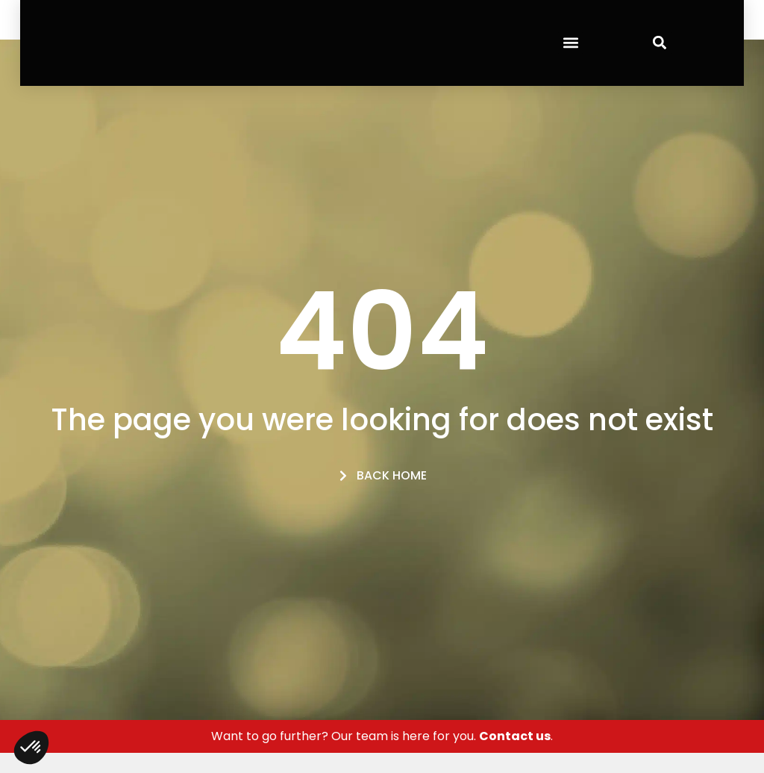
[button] (570, 43)
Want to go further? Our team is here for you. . (382, 736)
